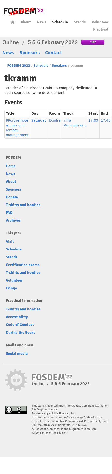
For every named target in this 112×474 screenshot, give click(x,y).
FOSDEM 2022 (18, 65)
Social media (17, 353)
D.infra (55, 120)
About (26, 22)
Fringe (11, 288)
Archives (13, 220)
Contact (53, 52)
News (41, 22)
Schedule (60, 22)
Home (13, 22)
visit (93, 42)
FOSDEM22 (23, 11)
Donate (12, 197)
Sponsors (30, 52)
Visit (10, 241)
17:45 (106, 120)
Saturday (39, 120)
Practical (100, 29)
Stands (80, 22)
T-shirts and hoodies (23, 204)
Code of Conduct (20, 324)
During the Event (20, 332)
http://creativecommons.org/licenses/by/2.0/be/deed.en (67, 417)
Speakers (59, 65)
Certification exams (22, 264)
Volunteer (100, 22)
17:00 (93, 120)
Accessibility (17, 317)
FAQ (9, 212)
